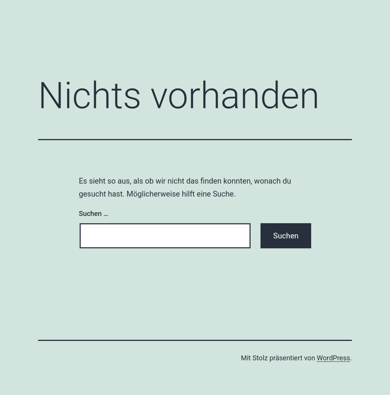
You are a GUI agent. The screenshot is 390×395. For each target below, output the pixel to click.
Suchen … (93, 213)
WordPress (333, 358)
